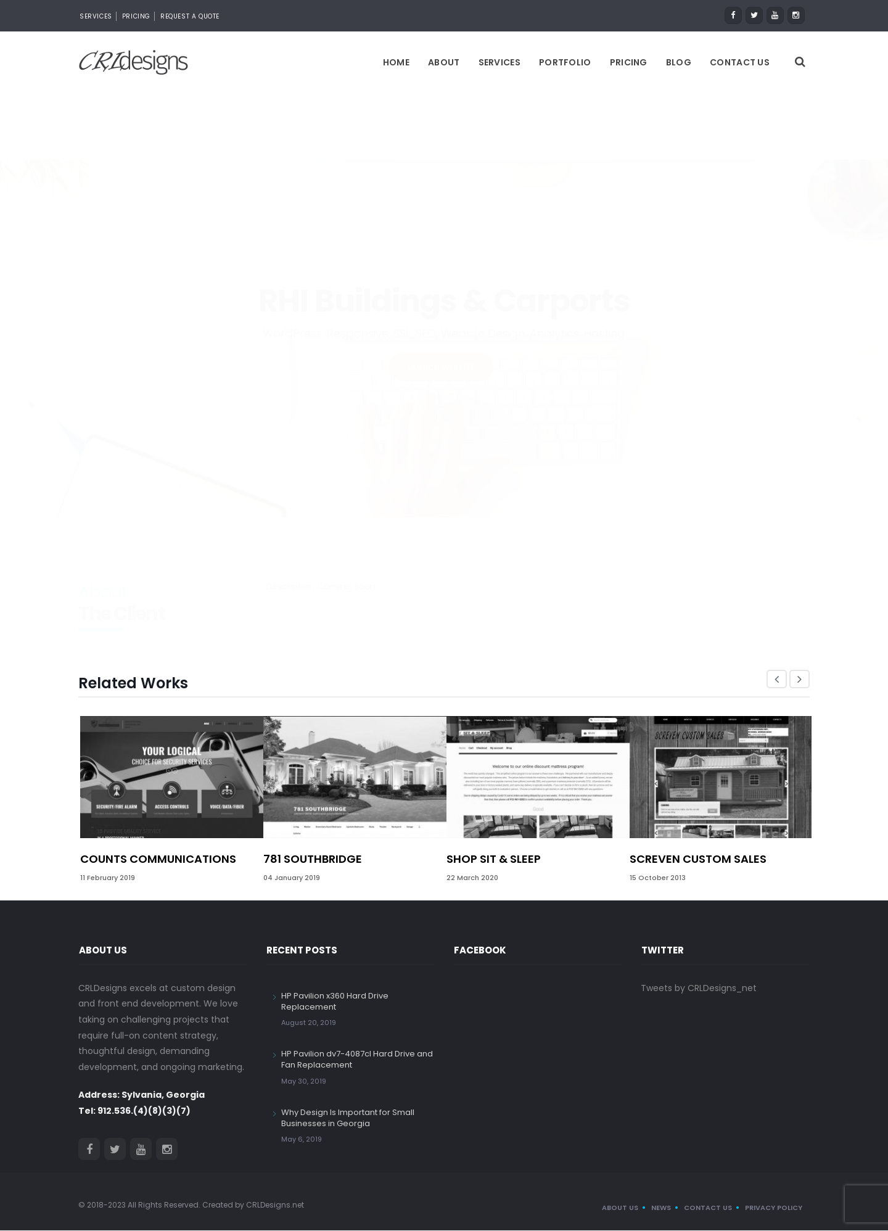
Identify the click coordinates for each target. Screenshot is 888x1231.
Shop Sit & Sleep (493, 859)
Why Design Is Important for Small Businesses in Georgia (347, 1118)
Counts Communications (158, 859)
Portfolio (565, 63)
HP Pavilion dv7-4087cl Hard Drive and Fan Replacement (357, 1059)
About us (620, 1208)
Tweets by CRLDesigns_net (699, 988)
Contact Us (740, 63)
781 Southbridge (312, 859)
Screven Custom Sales (698, 859)
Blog (678, 63)
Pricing (136, 16)
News (661, 1208)
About (444, 63)
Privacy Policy (773, 1208)
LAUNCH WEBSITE (441, 301)
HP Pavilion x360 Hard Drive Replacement (334, 1001)
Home (396, 63)
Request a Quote (190, 16)
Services (96, 16)
